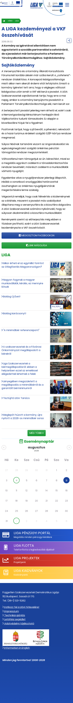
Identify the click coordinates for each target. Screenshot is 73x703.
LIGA (17, 21)
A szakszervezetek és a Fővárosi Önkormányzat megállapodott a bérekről (21, 350)
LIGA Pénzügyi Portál (32, 533)
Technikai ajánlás (13, 615)
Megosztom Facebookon (36, 235)
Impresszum (10, 611)
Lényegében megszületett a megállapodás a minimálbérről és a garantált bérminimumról (22, 385)
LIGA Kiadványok (28, 570)
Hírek (10, 21)
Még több (37, 433)
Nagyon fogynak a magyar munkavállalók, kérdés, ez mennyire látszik (22, 283)
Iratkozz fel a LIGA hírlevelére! (20, 607)
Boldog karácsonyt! (14, 313)
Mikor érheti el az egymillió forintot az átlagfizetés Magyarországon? (23, 264)
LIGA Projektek (27, 558)
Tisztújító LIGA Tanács (16, 398)
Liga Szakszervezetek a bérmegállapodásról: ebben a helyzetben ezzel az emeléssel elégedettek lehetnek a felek (20, 369)
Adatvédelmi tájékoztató (18, 623)
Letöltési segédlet (13, 619)
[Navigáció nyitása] (67, 3)
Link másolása (36, 245)
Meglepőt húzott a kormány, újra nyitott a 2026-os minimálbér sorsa (23, 416)
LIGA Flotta (24, 545)
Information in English (16, 648)
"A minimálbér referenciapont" (21, 330)
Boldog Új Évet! (12, 296)
